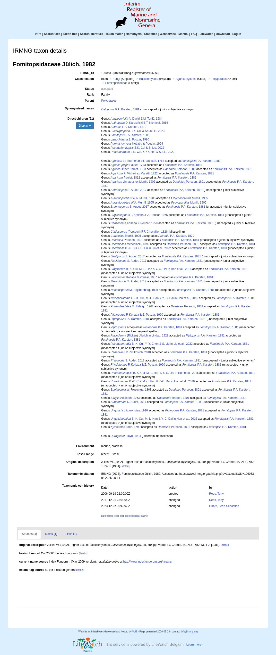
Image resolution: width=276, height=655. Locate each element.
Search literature (91, 34)
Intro (38, 34)
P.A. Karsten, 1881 (120, 109)
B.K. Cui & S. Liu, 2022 (137, 147)
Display (85, 125)
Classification (84, 79)
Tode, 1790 (125, 427)
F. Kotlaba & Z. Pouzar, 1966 (139, 215)
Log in (236, 34)
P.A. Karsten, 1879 (128, 127)
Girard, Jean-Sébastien (224, 506)
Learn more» (194, 644)
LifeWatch (206, 34)
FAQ (194, 34)
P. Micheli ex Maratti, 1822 (134, 173)
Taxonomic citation (81, 473)
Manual (183, 34)
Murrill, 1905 (190, 198)
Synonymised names (79, 108)
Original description (80, 462)
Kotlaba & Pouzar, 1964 (137, 143)
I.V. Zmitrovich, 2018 (131, 352)
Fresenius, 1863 (131, 389)
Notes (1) (51, 534)
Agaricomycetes (186, 79)
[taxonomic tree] (110, 516)
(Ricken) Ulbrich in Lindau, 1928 (139, 335)
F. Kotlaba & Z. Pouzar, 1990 (137, 314)
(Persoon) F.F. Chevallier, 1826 (139, 231)
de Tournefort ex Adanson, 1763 (137, 161)
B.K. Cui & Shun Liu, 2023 (137, 131)
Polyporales (219, 79)
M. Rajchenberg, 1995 (134, 290)
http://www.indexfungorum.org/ (143, 561)
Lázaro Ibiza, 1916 (129, 410)
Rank (90, 94)
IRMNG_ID (87, 73)
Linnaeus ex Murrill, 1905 (133, 181)
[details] (125, 466)
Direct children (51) (81, 118)
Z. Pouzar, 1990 (130, 139)
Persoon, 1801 (179, 169)
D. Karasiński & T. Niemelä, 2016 (139, 122)
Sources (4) (29, 534)
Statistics (150, 34)
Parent (89, 100)
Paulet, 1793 (128, 165)
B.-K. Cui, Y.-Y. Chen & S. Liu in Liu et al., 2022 (152, 343)
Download (223, 34)
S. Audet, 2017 (129, 190)
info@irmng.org (189, 631)
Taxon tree (70, 34)
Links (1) (71, 534)
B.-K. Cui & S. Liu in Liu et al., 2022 (141, 248)
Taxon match (114, 34)
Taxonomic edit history (78, 485)
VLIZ (134, 631)
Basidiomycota (148, 79)
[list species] (127, 516)
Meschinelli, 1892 (130, 244)
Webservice (168, 34)
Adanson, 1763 (125, 398)
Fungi (116, 79)
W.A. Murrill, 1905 (133, 198)
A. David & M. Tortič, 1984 (136, 118)
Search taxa (52, 34)
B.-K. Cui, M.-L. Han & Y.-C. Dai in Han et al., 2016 (151, 269)
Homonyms (134, 34)
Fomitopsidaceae (116, 83)
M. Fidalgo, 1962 (132, 306)
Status (89, 88)
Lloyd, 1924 (126, 436)
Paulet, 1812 (125, 177)
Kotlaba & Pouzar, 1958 (134, 223)
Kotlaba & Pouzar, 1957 (134, 277)
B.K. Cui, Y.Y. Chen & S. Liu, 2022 (142, 152)
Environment (85, 446)
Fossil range (85, 454)
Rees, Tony (216, 493)
